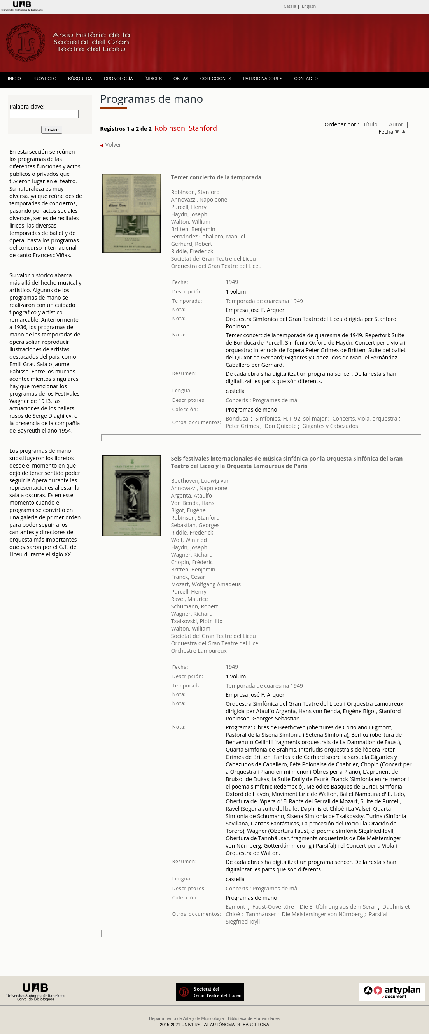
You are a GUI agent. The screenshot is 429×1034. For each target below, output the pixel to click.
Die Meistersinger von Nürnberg (322, 914)
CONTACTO (306, 78)
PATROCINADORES (263, 78)
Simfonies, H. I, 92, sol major (291, 418)
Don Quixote (281, 425)
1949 (232, 282)
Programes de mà (274, 400)
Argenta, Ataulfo (191, 495)
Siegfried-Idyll (243, 921)
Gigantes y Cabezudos (330, 425)
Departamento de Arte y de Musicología (186, 1018)
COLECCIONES (215, 78)
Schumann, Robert (194, 606)
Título (370, 124)
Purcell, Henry (189, 206)
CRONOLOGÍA (118, 78)
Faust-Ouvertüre (273, 906)
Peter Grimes (242, 425)
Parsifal (378, 914)
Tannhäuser (261, 914)
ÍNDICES (153, 78)
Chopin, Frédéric (192, 562)
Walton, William (190, 221)
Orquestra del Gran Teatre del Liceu (216, 266)
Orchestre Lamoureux (199, 650)
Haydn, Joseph (189, 214)
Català (290, 6)
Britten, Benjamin (193, 229)
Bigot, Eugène (188, 510)
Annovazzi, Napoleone (199, 199)
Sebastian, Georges (195, 525)
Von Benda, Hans (192, 502)
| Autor (392, 124)
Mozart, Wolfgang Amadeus (206, 584)
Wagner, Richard (192, 554)
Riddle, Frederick (192, 251)
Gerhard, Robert (191, 243)
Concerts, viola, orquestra (365, 418)
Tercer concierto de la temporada (216, 177)
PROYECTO (45, 78)
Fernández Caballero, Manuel (208, 236)
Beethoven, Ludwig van (200, 480)
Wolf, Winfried (189, 539)
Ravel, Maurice (189, 599)
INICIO (14, 78)
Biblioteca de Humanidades (254, 1018)
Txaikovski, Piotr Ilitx (196, 621)
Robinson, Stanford (195, 192)
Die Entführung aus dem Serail (337, 906)
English (309, 6)
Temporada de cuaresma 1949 (264, 301)
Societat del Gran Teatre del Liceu (213, 258)
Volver (110, 144)
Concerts (237, 400)
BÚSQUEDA (80, 78)
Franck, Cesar (188, 576)
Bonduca (237, 418)
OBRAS (181, 78)
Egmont (235, 906)
